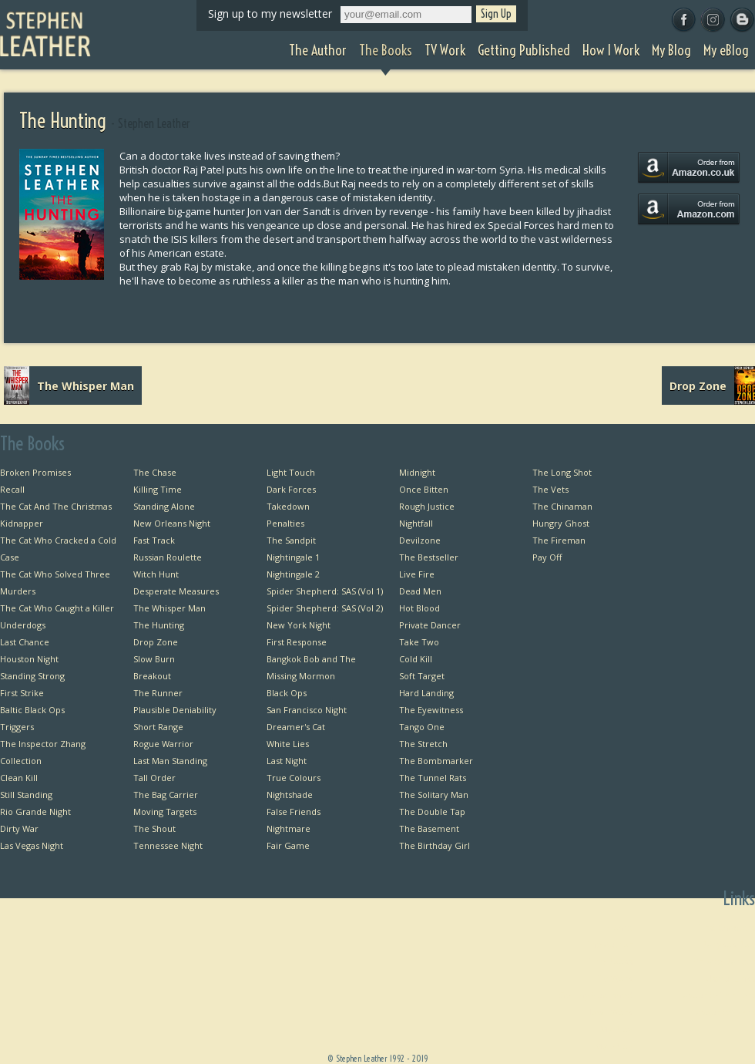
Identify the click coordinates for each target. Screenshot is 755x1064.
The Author (609, 944)
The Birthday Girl (434, 845)
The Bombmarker (436, 760)
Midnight (417, 472)
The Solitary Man (433, 794)
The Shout (154, 828)
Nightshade (290, 794)
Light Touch (291, 472)
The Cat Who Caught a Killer (57, 608)
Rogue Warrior (163, 743)
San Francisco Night (307, 710)
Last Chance (24, 642)
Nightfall (416, 523)
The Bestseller (428, 557)
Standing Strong (32, 676)
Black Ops (287, 693)
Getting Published (596, 995)
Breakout (152, 676)
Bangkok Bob (728, 944)
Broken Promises (35, 472)
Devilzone (420, 540)
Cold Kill (415, 659)
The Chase (154, 472)
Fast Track (154, 540)
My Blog (616, 1029)
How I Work (609, 1012)
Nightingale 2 (293, 574)
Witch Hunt (156, 574)
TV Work (615, 978)
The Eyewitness (431, 710)
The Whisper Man (169, 608)
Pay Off (547, 557)
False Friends (293, 811)
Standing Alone (164, 506)
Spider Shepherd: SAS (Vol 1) (325, 591)
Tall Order (154, 777)
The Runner (158, 693)
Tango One (422, 726)
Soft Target (422, 676)
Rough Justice (427, 506)
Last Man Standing (170, 760)
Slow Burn (154, 659)
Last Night (287, 760)
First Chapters (726, 927)
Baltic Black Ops (32, 710)
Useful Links (730, 978)
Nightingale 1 (293, 557)
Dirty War (19, 828)
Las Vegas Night (31, 845)
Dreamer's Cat (296, 726)
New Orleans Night (171, 523)
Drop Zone (155, 642)
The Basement (429, 828)
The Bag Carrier (165, 794)
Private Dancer (430, 625)
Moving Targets (164, 811)
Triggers (17, 726)
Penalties (285, 523)
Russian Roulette (167, 557)
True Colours (293, 777)
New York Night (299, 625)
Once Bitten (423, 489)
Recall (12, 489)
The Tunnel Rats (432, 777)
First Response (297, 642)
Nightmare (288, 828)
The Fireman (559, 540)
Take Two (419, 642)
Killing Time (157, 489)
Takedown (288, 506)
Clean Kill (19, 777)
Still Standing (26, 794)
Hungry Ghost (560, 523)
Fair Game (288, 845)
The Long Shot (562, 472)
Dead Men (420, 591)
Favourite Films (723, 1012)
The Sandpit (291, 540)
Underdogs (22, 625)
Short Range (158, 726)
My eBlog (614, 1046)
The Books (611, 961)
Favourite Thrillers (717, 995)
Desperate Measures (176, 591)
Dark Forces (291, 489)
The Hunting (158, 625)
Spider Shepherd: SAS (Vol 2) (325, 608)
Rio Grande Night (35, 811)
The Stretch (423, 743)
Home (620, 927)
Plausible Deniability (174, 710)
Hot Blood (419, 608)
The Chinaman (562, 506)
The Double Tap (432, 811)
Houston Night (29, 659)
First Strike (22, 693)
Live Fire (417, 574)
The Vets (550, 489)
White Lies (288, 743)
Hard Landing (426, 693)
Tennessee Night (168, 845)
